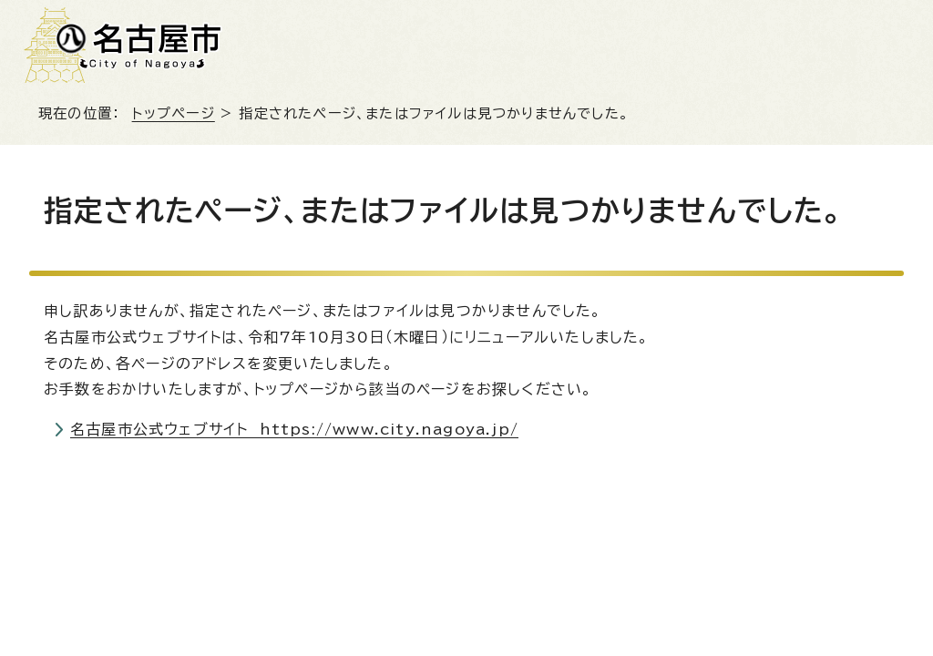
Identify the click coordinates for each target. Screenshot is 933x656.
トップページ (173, 113)
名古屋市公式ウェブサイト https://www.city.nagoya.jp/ (294, 429)
